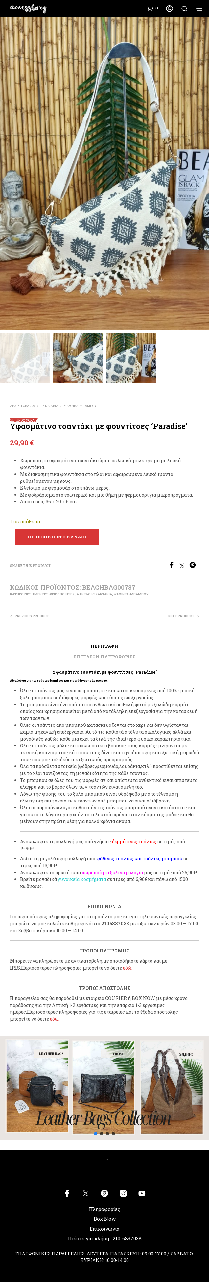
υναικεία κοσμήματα (83, 879)
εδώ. (127, 968)
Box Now (105, 1219)
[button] (152, 8)
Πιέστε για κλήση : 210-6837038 (105, 1238)
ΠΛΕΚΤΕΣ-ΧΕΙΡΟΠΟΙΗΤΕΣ (54, 594)
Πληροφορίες (104, 1209)
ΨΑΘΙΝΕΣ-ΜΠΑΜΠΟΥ (80, 406)
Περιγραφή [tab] (104, 646)
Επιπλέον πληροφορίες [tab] (104, 657)
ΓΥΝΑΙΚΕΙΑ (49, 406)
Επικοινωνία (105, 1228)
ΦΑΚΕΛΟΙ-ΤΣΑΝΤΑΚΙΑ (94, 594)
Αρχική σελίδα (22, 406)
